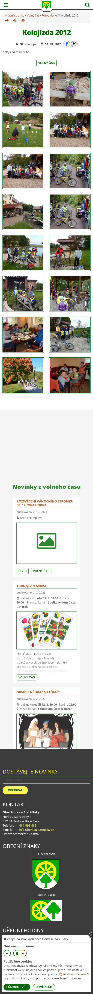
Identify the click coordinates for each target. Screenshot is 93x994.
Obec (23, 684)
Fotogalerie (49, 15)
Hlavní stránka (14, 15)
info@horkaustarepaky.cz (36, 830)
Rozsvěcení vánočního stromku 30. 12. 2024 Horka (45, 617)
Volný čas (33, 15)
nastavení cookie (72, 974)
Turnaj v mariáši (31, 699)
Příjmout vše (16, 987)
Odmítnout (44, 987)
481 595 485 (28, 825)
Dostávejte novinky (30, 771)
